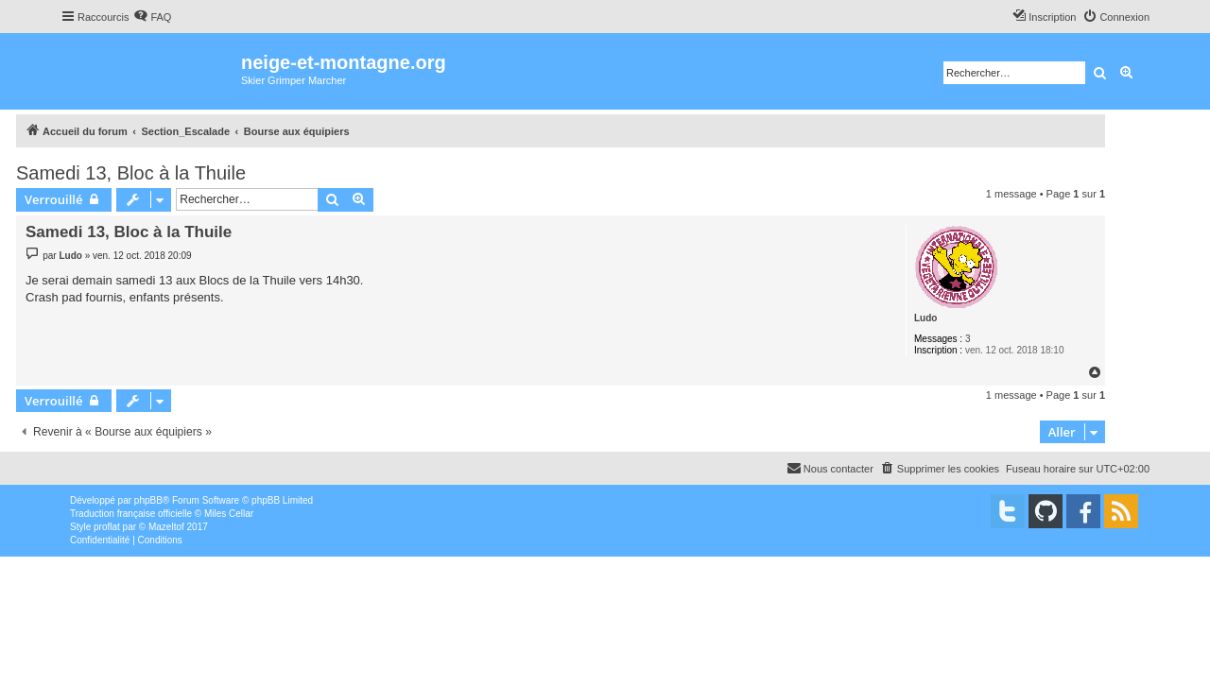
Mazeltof (166, 527)
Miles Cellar (228, 513)
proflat (107, 527)
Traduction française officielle (131, 513)
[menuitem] (152, 17)
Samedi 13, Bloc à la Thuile (131, 173)
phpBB (148, 500)
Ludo (925, 318)
